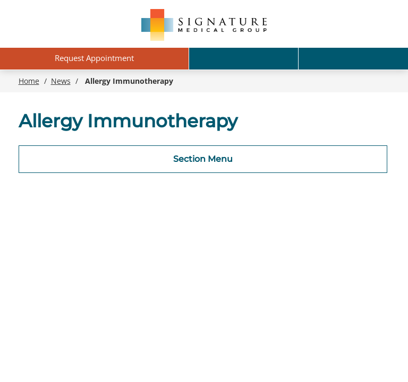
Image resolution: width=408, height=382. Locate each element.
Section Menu (203, 159)
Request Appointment (94, 58)
